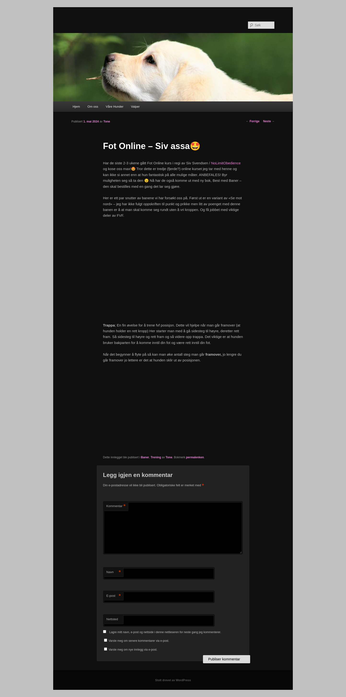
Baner (145, 457)
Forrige (253, 121)
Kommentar (116, 506)
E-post (113, 595)
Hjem (76, 106)
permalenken (195, 457)
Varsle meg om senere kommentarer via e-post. (139, 640)
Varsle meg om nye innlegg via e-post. (133, 649)
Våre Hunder (114, 106)
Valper (135, 106)
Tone (106, 121)
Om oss (92, 106)
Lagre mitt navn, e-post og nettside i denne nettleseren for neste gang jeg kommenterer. (165, 632)
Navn (113, 572)
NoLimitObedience (226, 163)
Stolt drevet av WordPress (173, 680)
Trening (156, 457)
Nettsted (112, 619)
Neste (269, 121)
